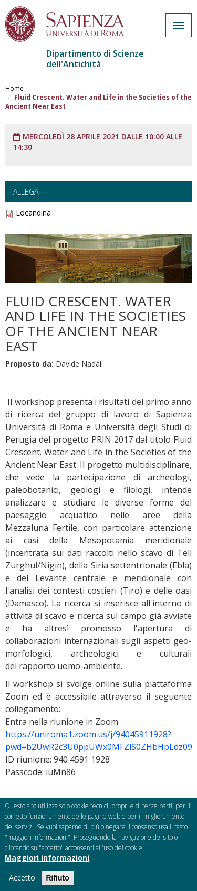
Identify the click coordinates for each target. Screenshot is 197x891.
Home (14, 88)
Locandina (33, 213)
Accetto (22, 880)
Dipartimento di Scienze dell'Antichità (95, 59)
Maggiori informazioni (47, 860)
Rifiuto (57, 880)
